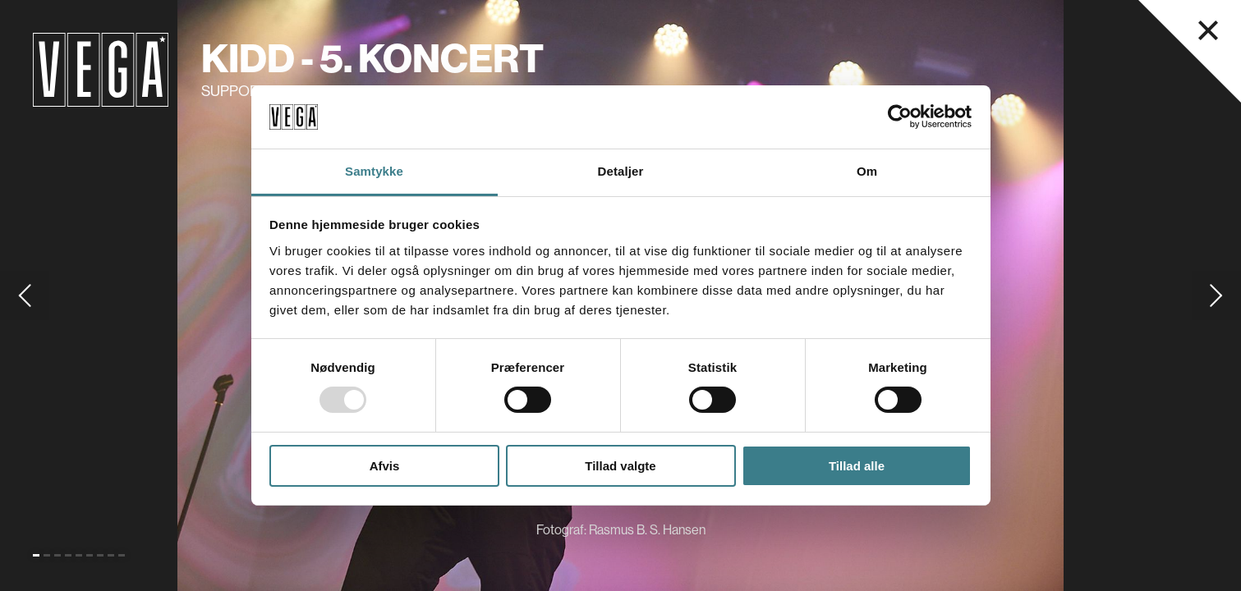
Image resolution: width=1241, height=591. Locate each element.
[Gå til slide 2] (47, 555)
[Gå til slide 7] (100, 555)
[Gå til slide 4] (68, 555)
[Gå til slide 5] (79, 555)
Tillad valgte (620, 466)
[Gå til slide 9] (121, 555)
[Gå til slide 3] (57, 555)
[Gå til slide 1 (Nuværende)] (36, 555)
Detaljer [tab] (621, 171)
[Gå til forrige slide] (24, 295)
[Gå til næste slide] (1216, 295)
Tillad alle (857, 466)
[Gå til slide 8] (111, 555)
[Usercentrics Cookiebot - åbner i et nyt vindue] (900, 116)
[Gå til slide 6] (89, 555)
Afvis (385, 466)
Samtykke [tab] (374, 171)
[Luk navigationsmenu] (1208, 30)
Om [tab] (867, 171)
